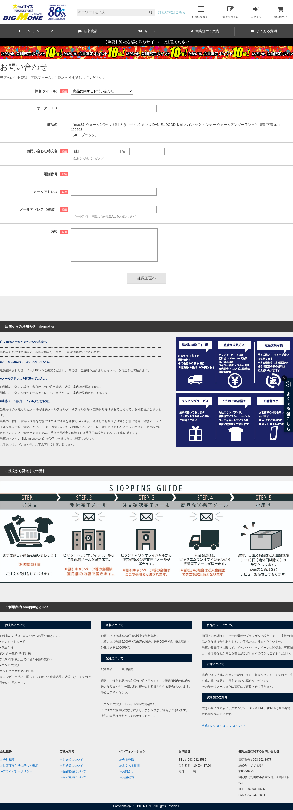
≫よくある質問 (129, 765)
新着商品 (88, 31)
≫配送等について (71, 765)
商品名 (52, 125)
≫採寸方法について (73, 777)
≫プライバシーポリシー (16, 771)
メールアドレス (45, 192)
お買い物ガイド (201, 12)
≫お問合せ (126, 771)
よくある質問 (264, 31)
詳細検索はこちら (172, 12)
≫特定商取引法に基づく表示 (19, 765)
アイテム (36, 31)
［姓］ (76, 151)
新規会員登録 (230, 12)
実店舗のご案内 (205, 31)
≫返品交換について (73, 771)
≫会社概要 (7, 759)
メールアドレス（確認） (38, 209)
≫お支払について (71, 759)
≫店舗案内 (126, 777)
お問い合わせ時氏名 (42, 151)
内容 (54, 232)
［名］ (123, 151)
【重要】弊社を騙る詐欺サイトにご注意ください (146, 42)
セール (146, 31)
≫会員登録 (126, 759)
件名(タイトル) (46, 91)
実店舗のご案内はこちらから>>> (223, 725)
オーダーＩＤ (47, 108)
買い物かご (280, 12)
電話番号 (50, 174)
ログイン (256, 12)
